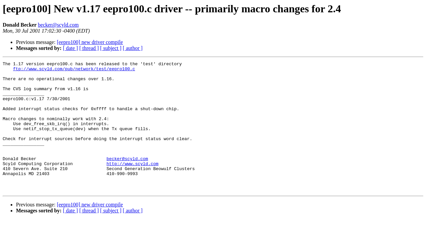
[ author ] (133, 48)
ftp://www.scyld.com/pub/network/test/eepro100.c (74, 71)
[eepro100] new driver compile (90, 42)
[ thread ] (89, 48)
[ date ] (70, 48)
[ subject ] (110, 48)
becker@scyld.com (58, 25)
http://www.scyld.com (132, 184)
